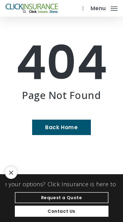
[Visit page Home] (32, 8)
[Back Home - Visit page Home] (61, 127)
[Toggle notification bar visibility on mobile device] (11, 172)
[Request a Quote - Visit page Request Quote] (61, 197)
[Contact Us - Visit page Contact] (61, 211)
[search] (81, 8)
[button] (104, 7)
